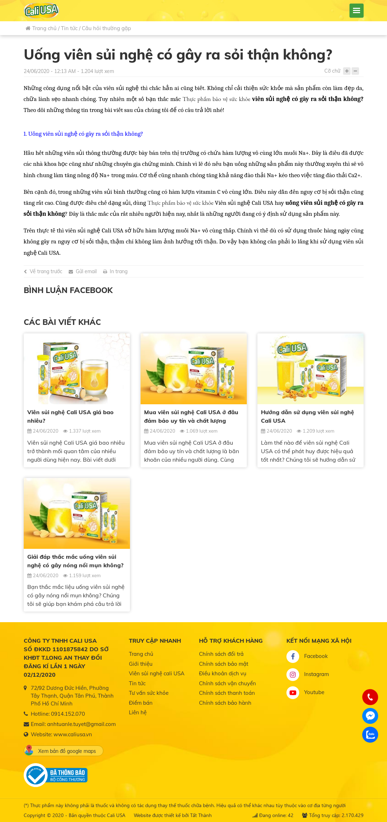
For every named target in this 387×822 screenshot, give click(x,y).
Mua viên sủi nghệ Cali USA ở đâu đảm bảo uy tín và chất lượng (191, 416)
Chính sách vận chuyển (227, 683)
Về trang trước (46, 271)
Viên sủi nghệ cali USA (156, 673)
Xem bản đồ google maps (60, 750)
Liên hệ (138, 712)
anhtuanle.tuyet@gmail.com (81, 724)
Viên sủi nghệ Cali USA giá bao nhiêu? (70, 416)
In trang (118, 271)
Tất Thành (201, 815)
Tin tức (69, 28)
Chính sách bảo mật (223, 663)
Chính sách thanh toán (227, 692)
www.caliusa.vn (72, 734)
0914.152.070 (68, 713)
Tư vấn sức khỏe (149, 692)
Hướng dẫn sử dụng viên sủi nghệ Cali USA (307, 416)
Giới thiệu (141, 663)
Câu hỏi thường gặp (106, 28)
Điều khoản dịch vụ (222, 673)
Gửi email (86, 271)
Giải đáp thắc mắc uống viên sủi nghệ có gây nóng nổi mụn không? (75, 561)
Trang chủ (41, 28)
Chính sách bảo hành (225, 702)
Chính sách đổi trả (221, 654)
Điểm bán (141, 702)
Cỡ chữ (332, 71)
